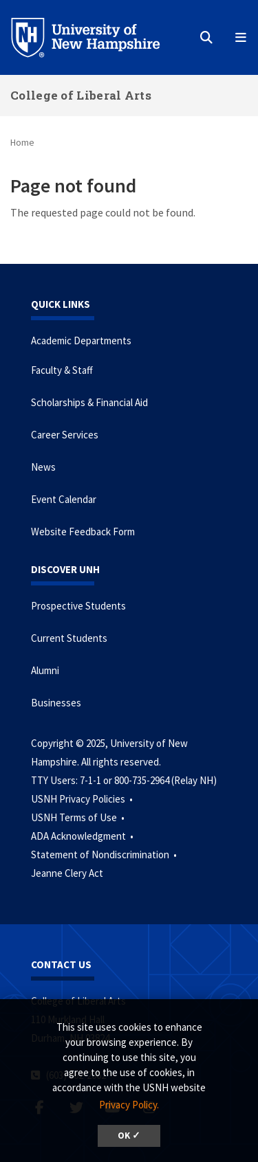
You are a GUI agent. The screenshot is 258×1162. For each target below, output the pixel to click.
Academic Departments (81, 340)
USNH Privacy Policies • (83, 798)
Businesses (56, 702)
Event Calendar (63, 499)
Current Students (69, 638)
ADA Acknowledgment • (83, 835)
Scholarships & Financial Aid (89, 402)
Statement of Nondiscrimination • (105, 854)
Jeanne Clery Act (67, 873)
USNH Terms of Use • (79, 817)
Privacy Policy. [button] (129, 1104)
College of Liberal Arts (80, 95)
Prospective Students (78, 605)
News (43, 466)
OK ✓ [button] (129, 1135)
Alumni (45, 670)
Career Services (64, 434)
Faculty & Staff (62, 370)
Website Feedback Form (83, 531)
